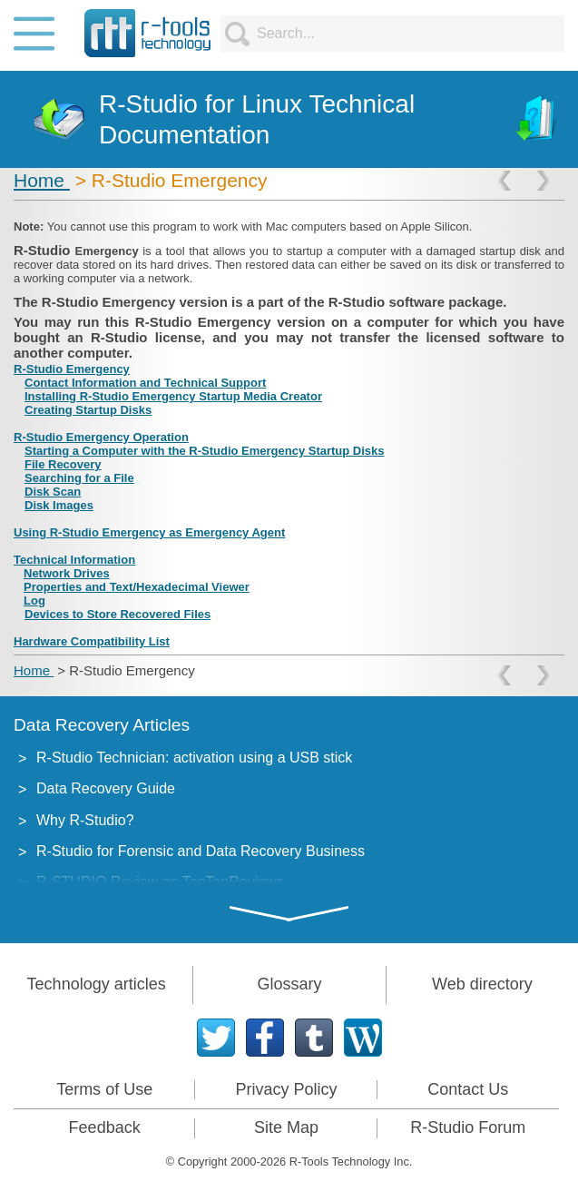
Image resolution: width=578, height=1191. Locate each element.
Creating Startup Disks (88, 410)
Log (34, 600)
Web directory (482, 984)
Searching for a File (79, 478)
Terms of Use (104, 1089)
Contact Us (467, 1089)
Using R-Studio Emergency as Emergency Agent (149, 532)
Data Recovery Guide (105, 788)
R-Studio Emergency (72, 369)
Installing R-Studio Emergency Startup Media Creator (173, 396)
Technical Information (74, 559)
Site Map (286, 1127)
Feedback (105, 1127)
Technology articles (96, 984)
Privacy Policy (286, 1089)
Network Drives (67, 573)
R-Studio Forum (467, 1127)
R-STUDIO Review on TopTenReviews (160, 882)
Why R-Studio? (85, 820)
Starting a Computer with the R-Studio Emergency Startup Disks (204, 451)
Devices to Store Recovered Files (117, 614)
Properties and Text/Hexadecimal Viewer (137, 587)
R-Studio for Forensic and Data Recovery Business (200, 851)
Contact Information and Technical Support (145, 382)
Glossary (289, 984)
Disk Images (58, 505)
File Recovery (63, 464)
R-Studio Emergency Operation (101, 437)
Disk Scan (52, 491)
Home (42, 180)
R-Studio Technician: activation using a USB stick (194, 757)
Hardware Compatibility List (92, 641)
